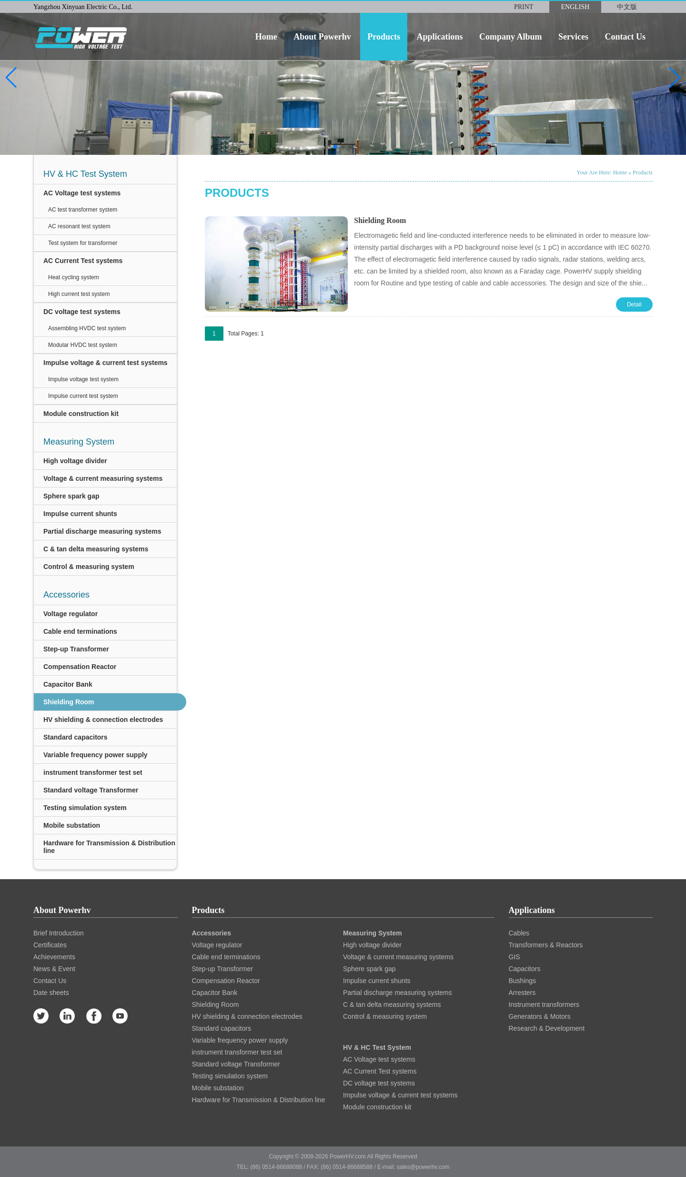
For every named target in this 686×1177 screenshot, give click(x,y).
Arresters (522, 992)
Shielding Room (68, 702)
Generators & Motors (540, 1016)
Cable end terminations (80, 631)
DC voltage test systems (82, 311)
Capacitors (525, 969)
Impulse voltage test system (83, 379)
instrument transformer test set (92, 772)
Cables (519, 933)
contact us (625, 36)
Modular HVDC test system (82, 345)
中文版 (627, 6)
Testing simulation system (85, 808)
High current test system (79, 294)
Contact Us (49, 980)
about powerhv (322, 36)
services (573, 36)
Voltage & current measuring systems (102, 478)
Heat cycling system (73, 277)
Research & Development (547, 1028)
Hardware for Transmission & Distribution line (109, 846)
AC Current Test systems (82, 260)
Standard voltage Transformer (90, 790)
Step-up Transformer (76, 649)
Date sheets (51, 992)
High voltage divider (75, 461)
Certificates (50, 945)
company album (510, 36)
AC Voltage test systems (82, 193)
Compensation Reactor (79, 666)
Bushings (522, 980)
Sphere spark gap (71, 496)
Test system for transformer (82, 243)
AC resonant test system (79, 226)
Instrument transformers (544, 1004)
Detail (634, 304)
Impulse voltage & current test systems (105, 362)
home (266, 36)
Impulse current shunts (80, 513)
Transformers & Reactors (546, 945)
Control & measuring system (88, 566)
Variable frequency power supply (95, 755)
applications (439, 36)
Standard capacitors (75, 737)
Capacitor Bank (67, 684)
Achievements (54, 957)
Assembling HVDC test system (87, 328)
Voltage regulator (70, 614)
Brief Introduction (58, 933)
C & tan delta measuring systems (95, 549)
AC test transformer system (82, 209)
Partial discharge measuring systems (102, 531)
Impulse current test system (83, 396)
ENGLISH (575, 6)
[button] (11, 77)
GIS (514, 957)
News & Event (54, 969)
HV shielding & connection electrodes (103, 719)
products (383, 36)
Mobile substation (71, 825)
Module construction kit (81, 413)
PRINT (523, 6)
